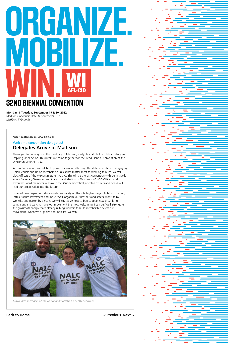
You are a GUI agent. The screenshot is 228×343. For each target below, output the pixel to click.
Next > (128, 315)
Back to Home (18, 315)
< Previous (112, 315)
